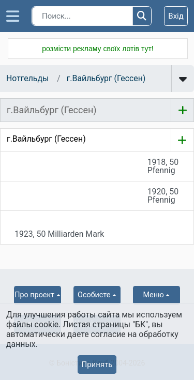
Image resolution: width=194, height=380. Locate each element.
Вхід (176, 16)
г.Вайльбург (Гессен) (106, 78)
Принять (96, 364)
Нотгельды (27, 78)
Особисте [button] (94, 295)
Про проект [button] (34, 295)
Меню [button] (153, 295)
